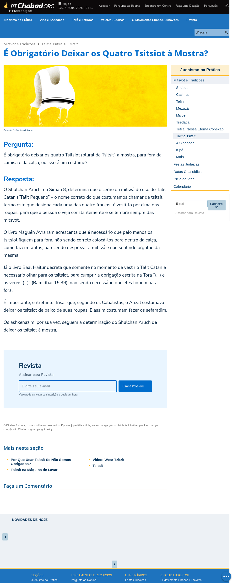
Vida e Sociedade (52, 20)
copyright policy (43, 429)
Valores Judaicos (112, 20)
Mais (180, 157)
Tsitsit (73, 44)
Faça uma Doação (188, 6)
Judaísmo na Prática (18, 20)
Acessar (104, 6)
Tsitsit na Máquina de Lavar (34, 470)
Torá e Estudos (82, 20)
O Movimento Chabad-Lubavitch (155, 20)
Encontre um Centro (158, 6)
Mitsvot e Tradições (19, 44)
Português (211, 6)
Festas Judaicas (135, 580)
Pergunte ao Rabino (127, 6)
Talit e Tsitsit (52, 44)
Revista (191, 20)
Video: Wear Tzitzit (109, 460)
